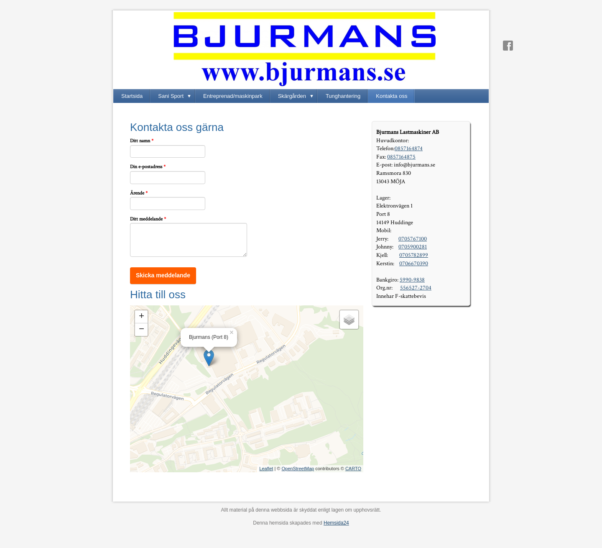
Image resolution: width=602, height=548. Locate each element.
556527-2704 (415, 288)
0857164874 (409, 148)
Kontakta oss (391, 96)
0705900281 (412, 247)
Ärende (139, 193)
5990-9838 (412, 280)
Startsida (132, 96)
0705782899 (413, 255)
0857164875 (401, 157)
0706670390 (413, 263)
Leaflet (266, 468)
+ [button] (141, 316)
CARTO (353, 468)
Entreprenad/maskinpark (233, 96)
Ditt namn (141, 141)
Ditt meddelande (148, 219)
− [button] (141, 329)
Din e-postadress (148, 167)
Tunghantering (343, 96)
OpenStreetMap (297, 468)
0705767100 (412, 239)
